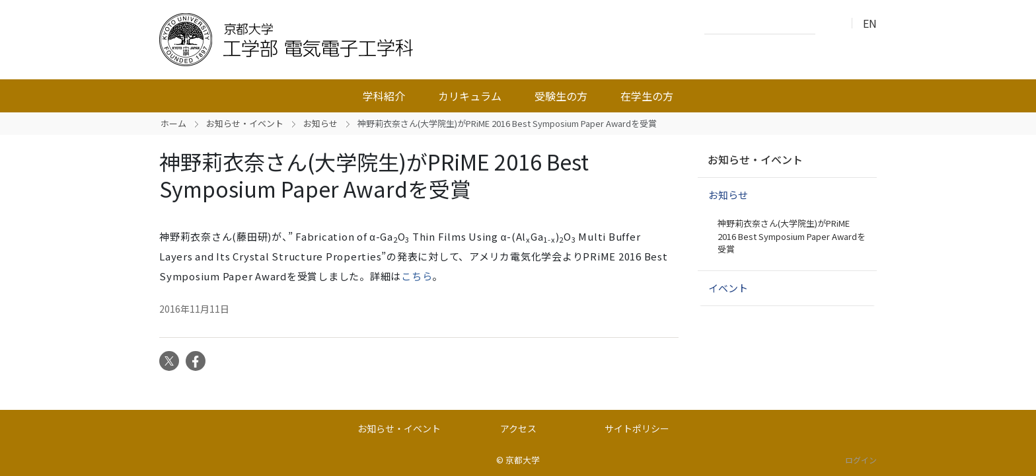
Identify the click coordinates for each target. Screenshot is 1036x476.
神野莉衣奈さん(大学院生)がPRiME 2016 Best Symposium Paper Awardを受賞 (792, 236)
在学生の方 (646, 96)
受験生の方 (561, 96)
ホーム (173, 123)
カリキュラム (469, 96)
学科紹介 (384, 96)
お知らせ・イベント (244, 123)
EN (870, 23)
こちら (416, 276)
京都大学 (522, 460)
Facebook (195, 361)
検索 (829, 23)
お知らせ (320, 123)
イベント (728, 288)
